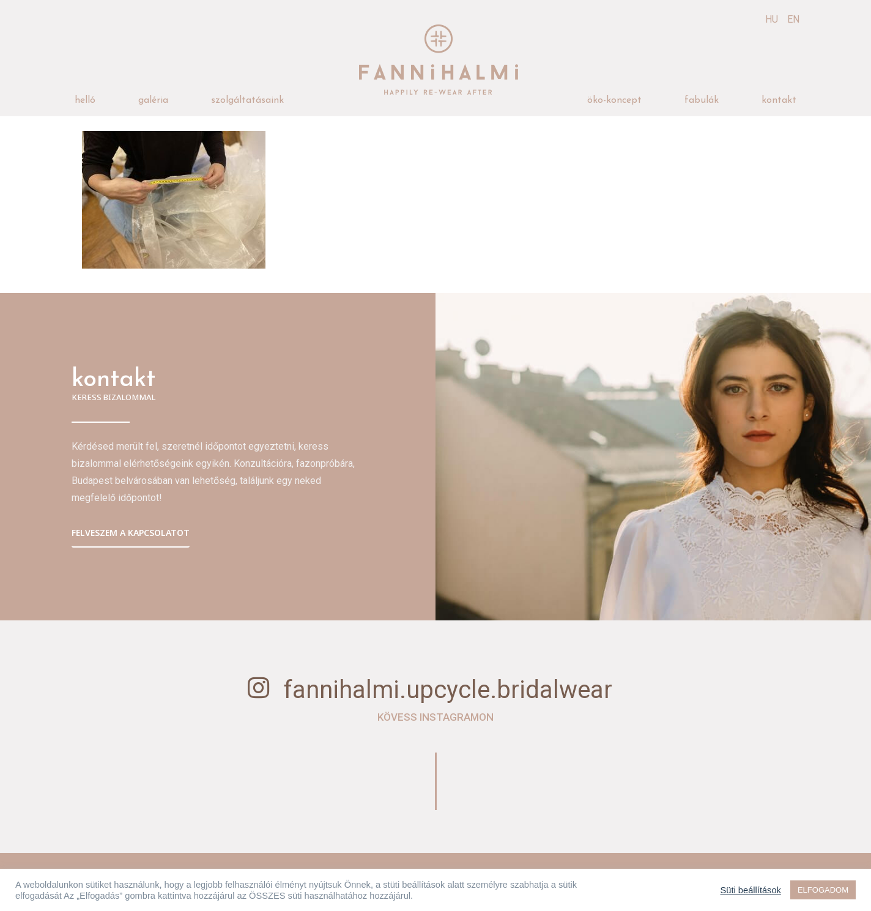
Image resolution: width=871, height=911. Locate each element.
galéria (153, 100)
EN (793, 19)
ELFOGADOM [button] (823, 889)
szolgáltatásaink (247, 100)
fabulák (701, 100)
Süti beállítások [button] (751, 890)
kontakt (779, 100)
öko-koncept (614, 100)
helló (85, 100)
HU (771, 19)
